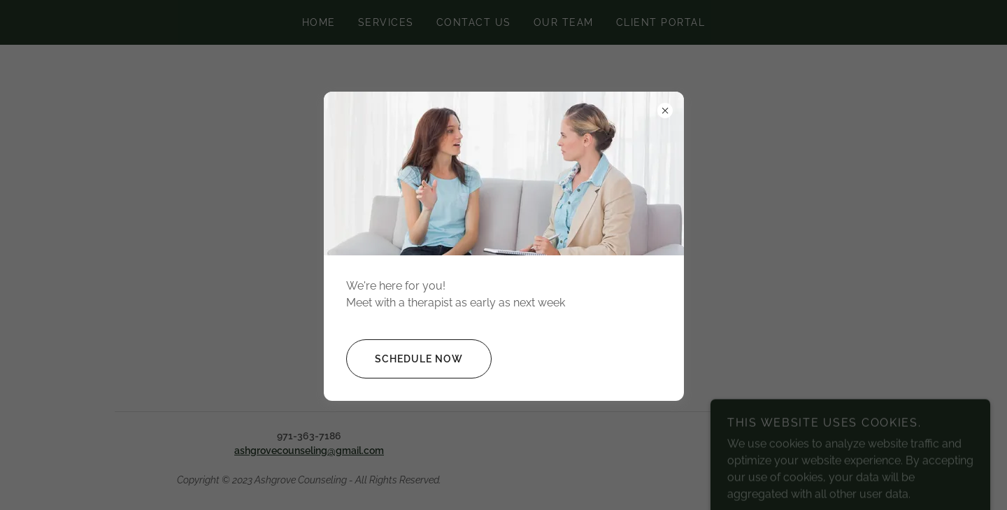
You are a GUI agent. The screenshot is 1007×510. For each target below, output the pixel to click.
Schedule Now (404, 358)
